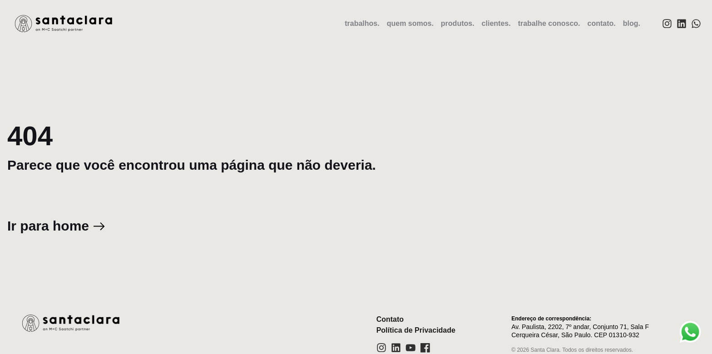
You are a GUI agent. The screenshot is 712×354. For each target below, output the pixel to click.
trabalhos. (362, 23)
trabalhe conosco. (549, 23)
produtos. (458, 23)
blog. (631, 23)
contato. (602, 23)
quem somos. (410, 23)
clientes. (496, 23)
